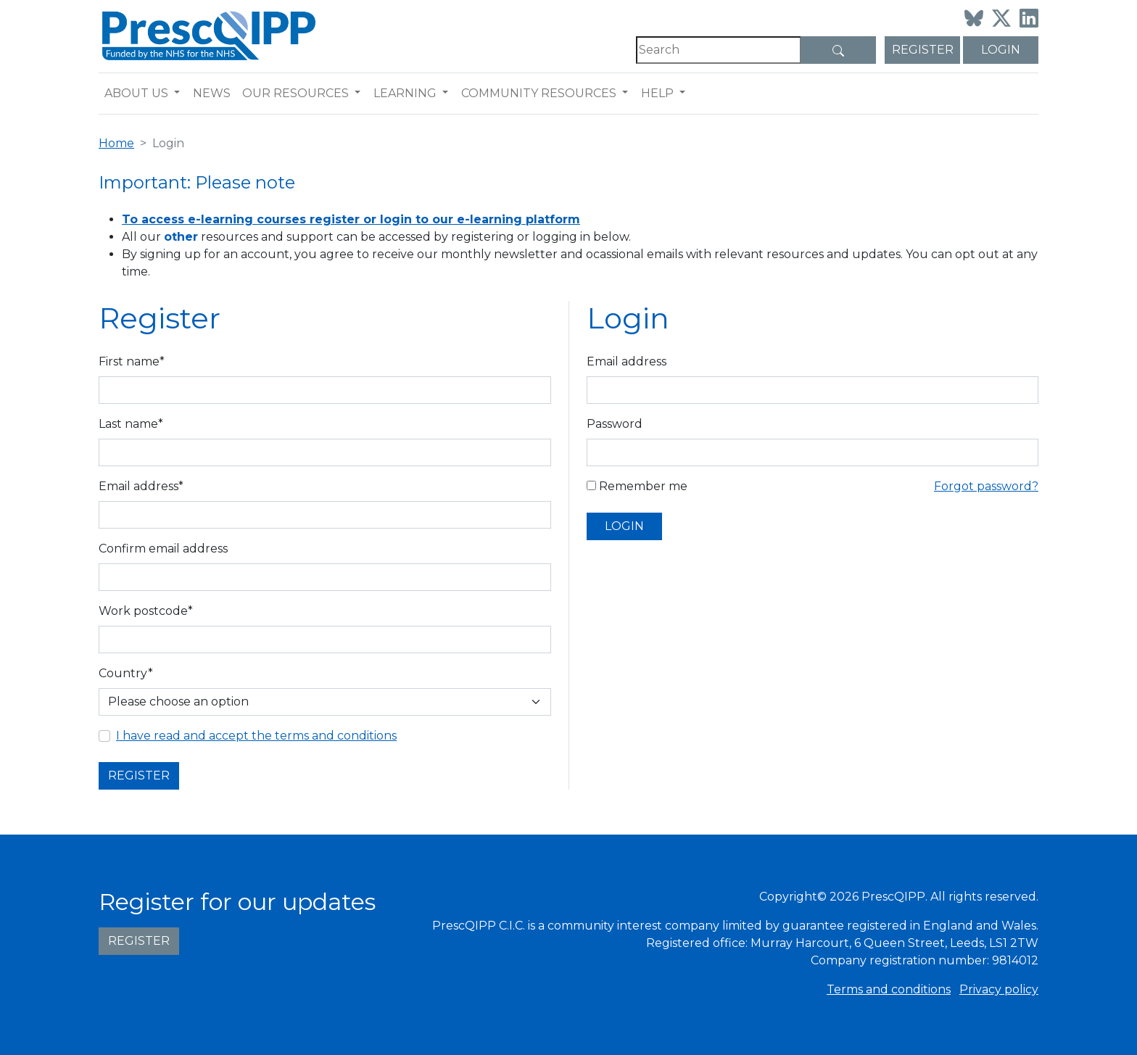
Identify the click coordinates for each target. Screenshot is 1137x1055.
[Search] (718, 50)
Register (923, 50)
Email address (626, 361)
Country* (126, 673)
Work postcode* (146, 611)
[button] (180, 93)
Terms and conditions (889, 989)
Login (1000, 50)
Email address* (141, 486)
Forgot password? (986, 486)
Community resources (538, 93)
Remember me (637, 486)
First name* (132, 361)
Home (116, 143)
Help (657, 93)
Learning (405, 93)
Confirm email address (163, 548)
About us (136, 93)
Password (614, 424)
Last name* (131, 424)
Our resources (295, 93)
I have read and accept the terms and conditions (256, 735)
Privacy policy (998, 989)
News (212, 93)
